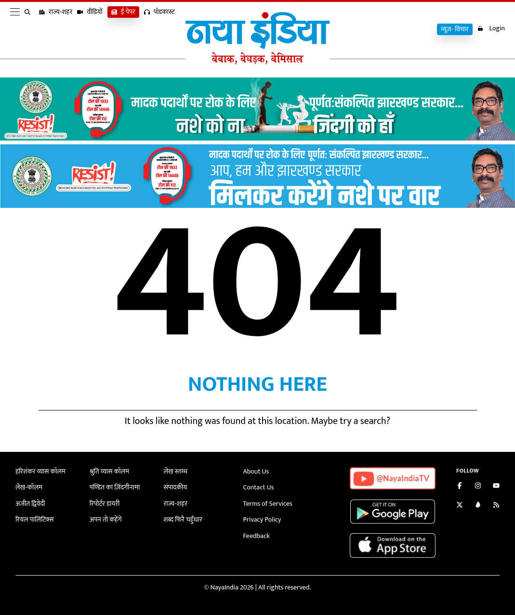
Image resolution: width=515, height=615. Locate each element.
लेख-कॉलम (28, 487)
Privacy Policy (262, 519)
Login (491, 28)
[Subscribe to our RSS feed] (496, 506)
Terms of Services (267, 503)
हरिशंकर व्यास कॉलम (40, 471)
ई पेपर (123, 29)
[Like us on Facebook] (459, 486)
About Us (256, 471)
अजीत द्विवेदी (30, 503)
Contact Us (258, 487)
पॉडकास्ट (159, 29)
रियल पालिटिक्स (34, 519)
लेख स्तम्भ (175, 471)
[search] (29, 30)
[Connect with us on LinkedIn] (478, 506)
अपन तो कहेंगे (106, 519)
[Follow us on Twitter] (459, 506)
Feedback (256, 535)
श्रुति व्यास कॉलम (109, 471)
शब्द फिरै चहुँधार (183, 519)
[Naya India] (257, 62)
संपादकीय (175, 487)
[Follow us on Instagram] (478, 486)
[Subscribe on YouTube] (496, 486)
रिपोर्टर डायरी (105, 503)
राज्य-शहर (55, 29)
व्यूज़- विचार (455, 29)
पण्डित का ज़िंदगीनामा (115, 487)
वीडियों (89, 29)
